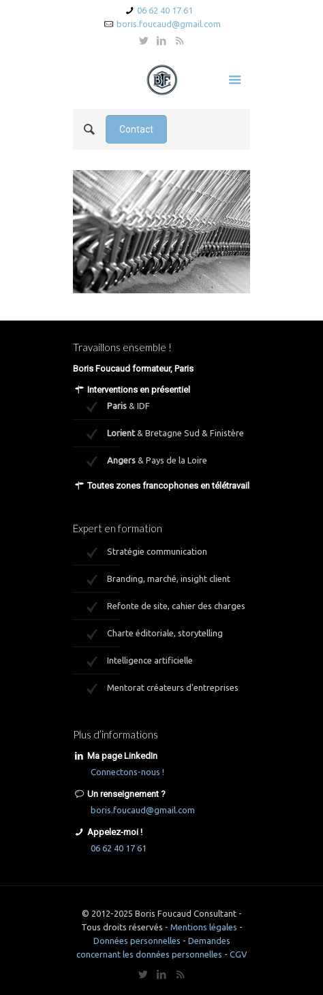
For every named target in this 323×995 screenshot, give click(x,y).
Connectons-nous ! (127, 772)
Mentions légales (203, 927)
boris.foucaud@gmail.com (169, 24)
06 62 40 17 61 (165, 10)
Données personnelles (137, 940)
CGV (238, 954)
